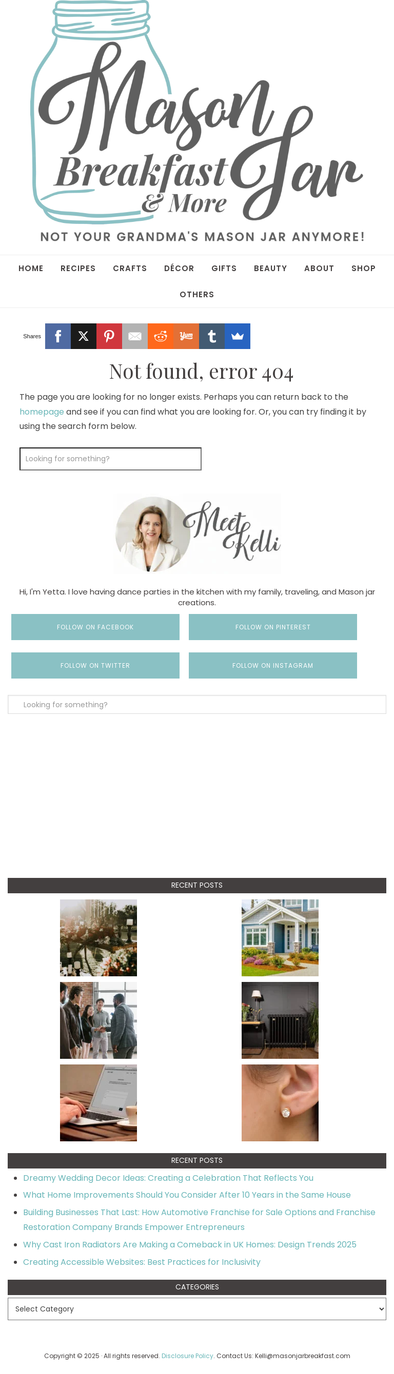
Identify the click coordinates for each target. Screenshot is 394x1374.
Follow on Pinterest (273, 627)
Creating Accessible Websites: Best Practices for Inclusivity (142, 1262)
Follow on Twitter (95, 665)
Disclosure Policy (187, 1355)
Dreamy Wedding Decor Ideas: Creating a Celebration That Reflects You (168, 1178)
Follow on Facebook (95, 627)
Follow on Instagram (272, 665)
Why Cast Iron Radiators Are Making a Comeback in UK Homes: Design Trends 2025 (190, 1244)
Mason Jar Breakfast (197, 120)
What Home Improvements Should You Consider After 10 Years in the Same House (187, 1195)
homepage (41, 412)
